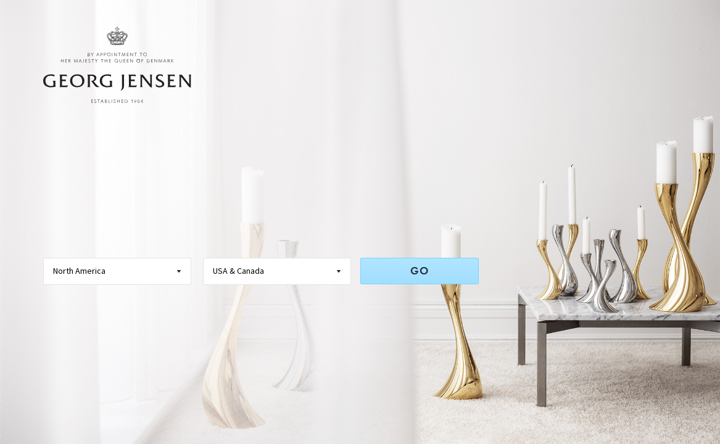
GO (419, 270)
